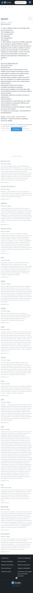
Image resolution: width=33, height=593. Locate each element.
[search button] (25, 2)
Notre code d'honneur (6, 568)
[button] (2, 3)
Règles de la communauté (24, 564)
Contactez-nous (4, 558)
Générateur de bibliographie (24, 558)
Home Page (4, 7)
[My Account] (30, 2)
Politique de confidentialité (24, 568)
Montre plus (16, 129)
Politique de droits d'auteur (7, 564)
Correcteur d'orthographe (7, 561)
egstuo (11, 7)
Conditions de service (6, 571)
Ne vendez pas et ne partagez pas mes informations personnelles (25, 574)
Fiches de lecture (22, 561)
